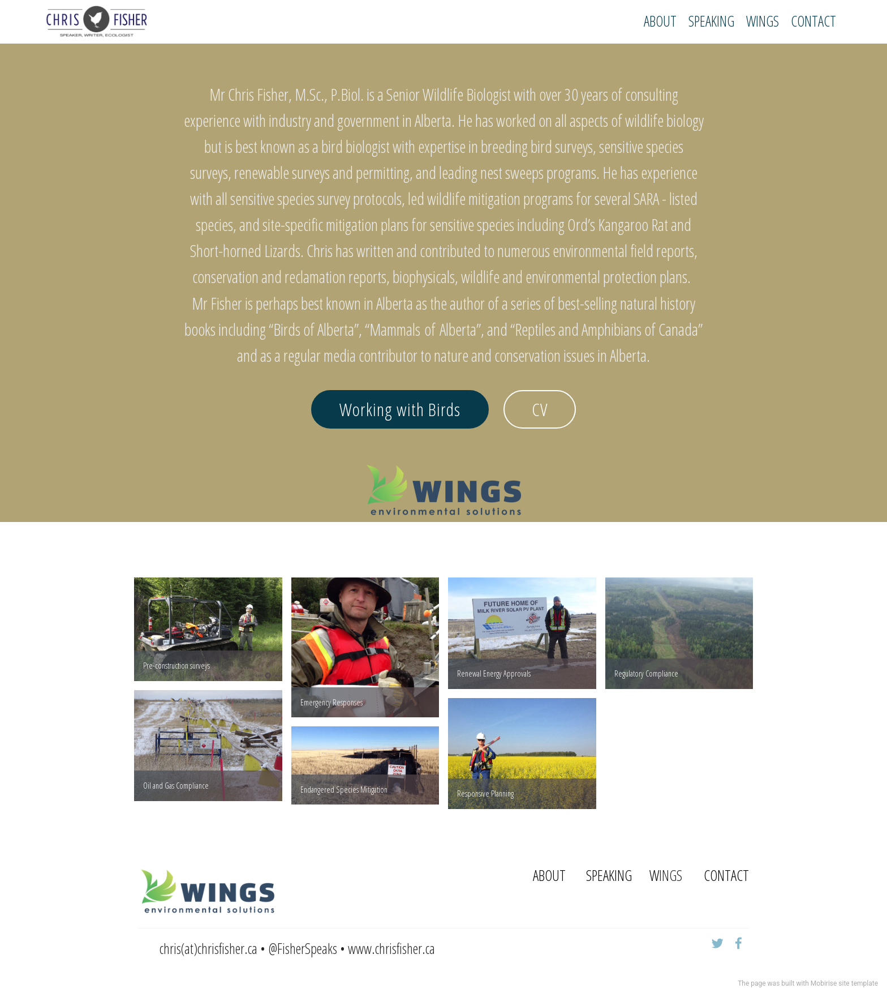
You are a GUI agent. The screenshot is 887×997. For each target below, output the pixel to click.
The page (751, 983)
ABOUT (660, 21)
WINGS (762, 21)
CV (540, 409)
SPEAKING (711, 21)
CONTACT (813, 21)
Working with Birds (399, 409)
